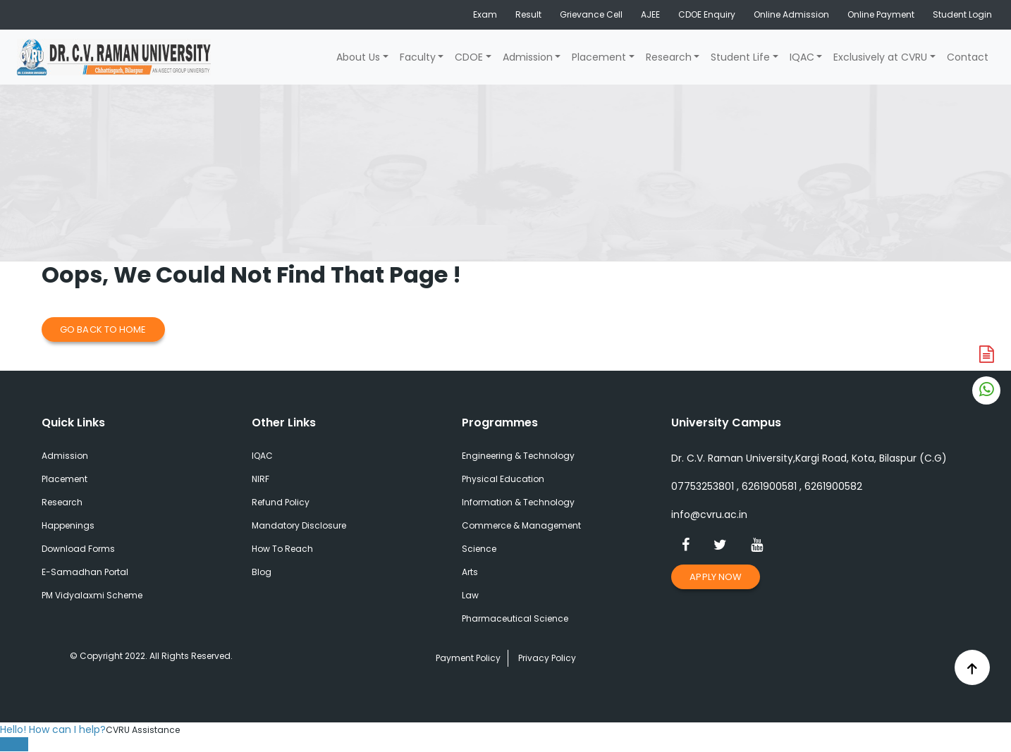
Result (528, 14)
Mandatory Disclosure (299, 525)
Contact (967, 57)
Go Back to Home (103, 329)
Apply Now (716, 577)
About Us (358, 57)
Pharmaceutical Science (515, 618)
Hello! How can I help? (53, 729)
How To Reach (282, 549)
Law (470, 595)
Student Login (962, 14)
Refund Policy (281, 502)
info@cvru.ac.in (709, 514)
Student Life (740, 57)
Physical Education (503, 479)
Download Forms (78, 549)
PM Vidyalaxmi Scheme (92, 595)
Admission (528, 57)
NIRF (260, 479)
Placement (599, 57)
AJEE (650, 14)
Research (669, 57)
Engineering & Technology (518, 456)
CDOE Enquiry (706, 14)
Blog (261, 572)
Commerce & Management (521, 525)
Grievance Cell (591, 14)
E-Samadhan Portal (85, 572)
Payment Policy (468, 658)
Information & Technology (518, 502)
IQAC (802, 57)
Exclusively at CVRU (880, 57)
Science (479, 549)
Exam (485, 14)
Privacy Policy (547, 658)
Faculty (418, 57)
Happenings (68, 525)
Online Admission (791, 14)
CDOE (469, 57)
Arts (470, 572)
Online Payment (880, 14)
